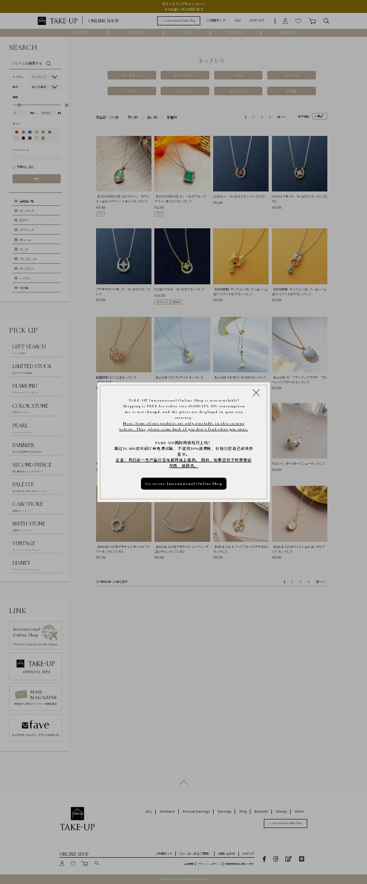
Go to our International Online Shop (183, 483)
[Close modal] (256, 392)
